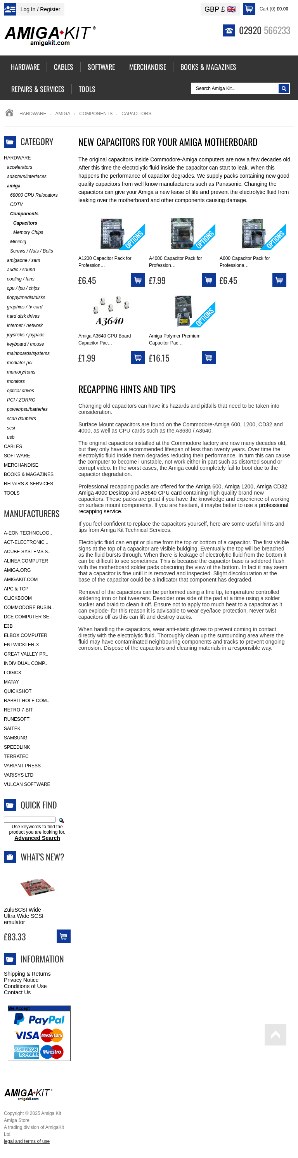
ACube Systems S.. (27, 551)
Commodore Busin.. (29, 607)
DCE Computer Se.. (28, 617)
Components (96, 113)
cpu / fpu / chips (22, 288)
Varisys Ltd (18, 775)
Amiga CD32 (271, 486)
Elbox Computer (25, 635)
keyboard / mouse (24, 344)
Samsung (16, 738)
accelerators (18, 167)
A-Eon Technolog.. (28, 533)
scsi (9, 428)
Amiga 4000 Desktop (103, 493)
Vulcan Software (27, 784)
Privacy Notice (21, 980)
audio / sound (19, 270)
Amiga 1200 (238, 486)
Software (17, 456)
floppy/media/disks (24, 297)
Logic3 (12, 672)
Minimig (15, 242)
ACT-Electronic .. (26, 542)
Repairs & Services (28, 483)
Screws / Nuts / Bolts (28, 251)
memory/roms (19, 372)
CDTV (13, 204)
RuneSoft (16, 719)
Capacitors (20, 223)
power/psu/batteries (26, 409)
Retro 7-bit (18, 710)
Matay (11, 682)
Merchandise (21, 465)
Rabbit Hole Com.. (26, 700)
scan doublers (20, 418)
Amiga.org (17, 570)
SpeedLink (17, 747)
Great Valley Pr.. (26, 654)
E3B (8, 626)
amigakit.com (21, 579)
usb (9, 437)
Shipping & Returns (27, 974)
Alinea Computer (26, 561)
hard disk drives (22, 316)
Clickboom (18, 598)
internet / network (23, 325)
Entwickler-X (21, 644)
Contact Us (17, 992)
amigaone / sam (22, 260)
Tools (11, 493)
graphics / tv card (23, 307)
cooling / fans (19, 279)
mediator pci (18, 363)
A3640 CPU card (161, 493)
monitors (14, 381)
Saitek (12, 728)
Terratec (16, 756)
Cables (13, 446)
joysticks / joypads (24, 335)
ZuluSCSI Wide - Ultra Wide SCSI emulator (24, 916)
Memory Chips (23, 232)
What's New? (42, 856)
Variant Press (22, 766)
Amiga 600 (209, 486)
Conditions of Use (25, 986)
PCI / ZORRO (19, 400)
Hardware (33, 113)
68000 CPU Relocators (31, 195)
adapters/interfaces (25, 176)
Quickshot (17, 691)
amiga (63, 113)
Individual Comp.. (25, 663)
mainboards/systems (27, 353)
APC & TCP (16, 589)
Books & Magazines (29, 474)
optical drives (19, 391)
